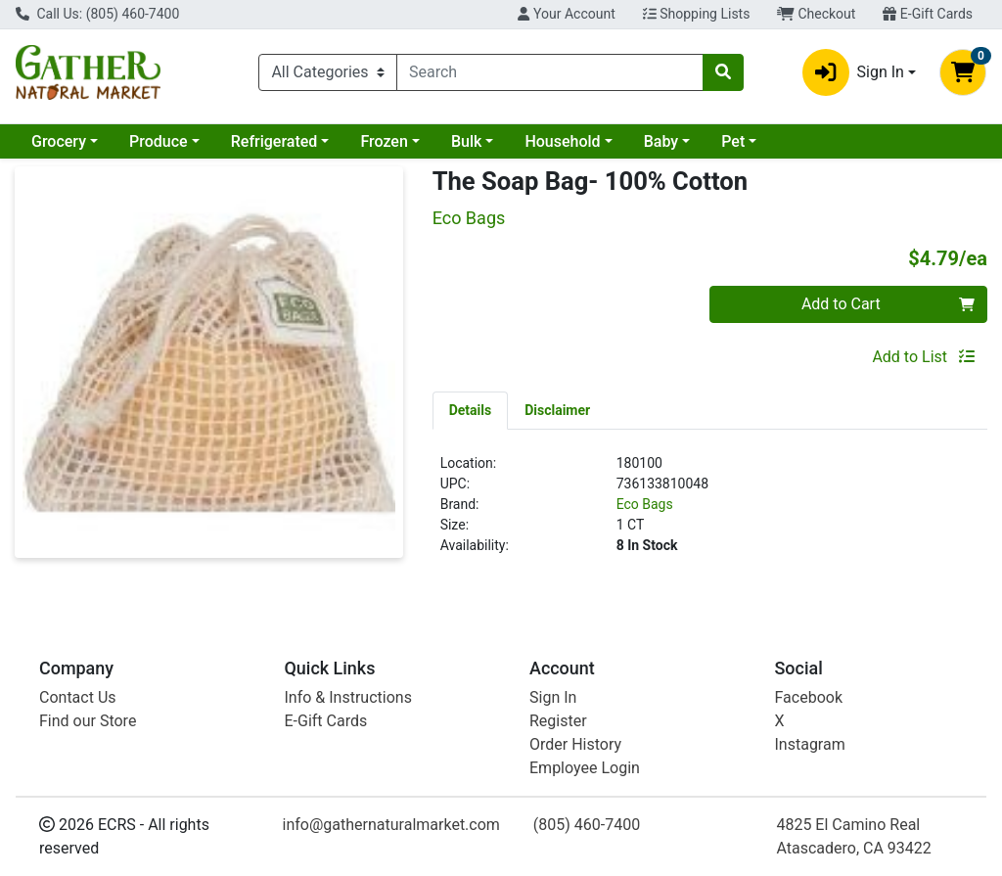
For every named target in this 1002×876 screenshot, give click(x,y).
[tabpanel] (710, 512)
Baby (661, 141)
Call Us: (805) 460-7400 (97, 14)
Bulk (466, 141)
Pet (733, 141)
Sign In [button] (853, 72)
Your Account (566, 14)
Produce (158, 141)
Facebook (809, 697)
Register (558, 721)
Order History (575, 744)
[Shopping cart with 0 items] (962, 72)
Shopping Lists (697, 14)
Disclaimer (557, 410)
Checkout (816, 14)
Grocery (58, 141)
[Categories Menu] (327, 72)
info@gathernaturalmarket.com (391, 824)
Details (470, 410)
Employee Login (584, 768)
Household (562, 141)
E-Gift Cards (928, 14)
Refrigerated (274, 141)
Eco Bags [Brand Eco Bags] (644, 504)
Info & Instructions (348, 697)
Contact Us (77, 697)
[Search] (550, 72)
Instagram (810, 744)
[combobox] (550, 72)
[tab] (471, 410)
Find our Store (87, 721)
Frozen (383, 141)
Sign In (552, 697)
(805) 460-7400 (586, 824)
